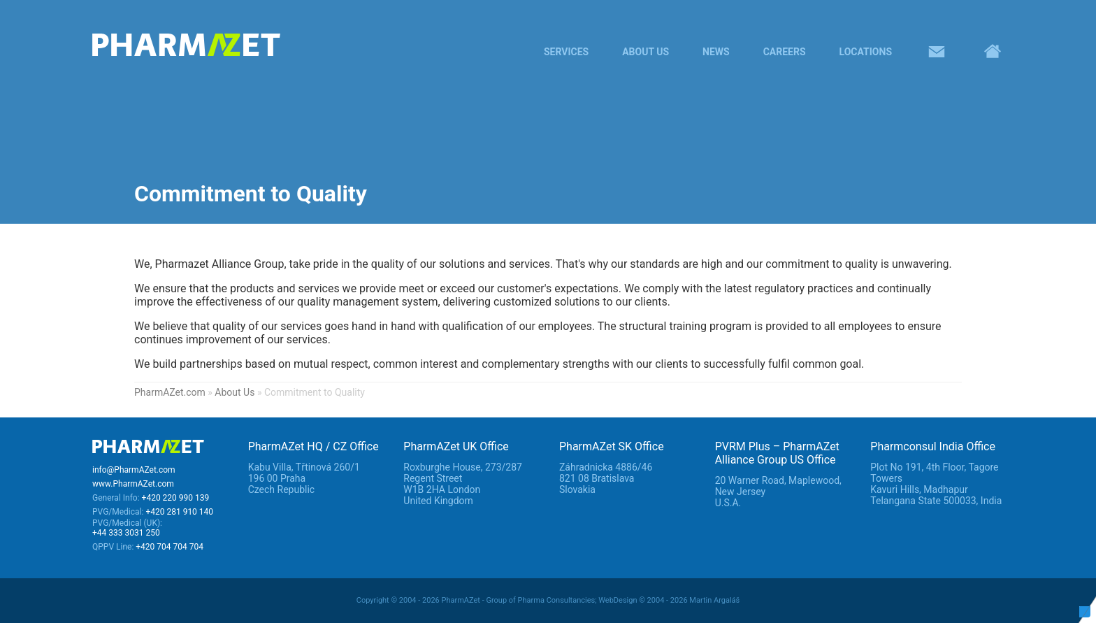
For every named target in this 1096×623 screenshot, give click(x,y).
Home (992, 52)
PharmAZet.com (170, 392)
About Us (645, 51)
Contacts (936, 52)
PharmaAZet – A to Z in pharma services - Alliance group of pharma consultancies (232, 45)
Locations (865, 51)
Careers (784, 51)
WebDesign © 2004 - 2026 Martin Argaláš (669, 600)
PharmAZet (148, 448)
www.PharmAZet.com (133, 484)
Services (566, 51)
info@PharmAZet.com (133, 470)
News (716, 51)
